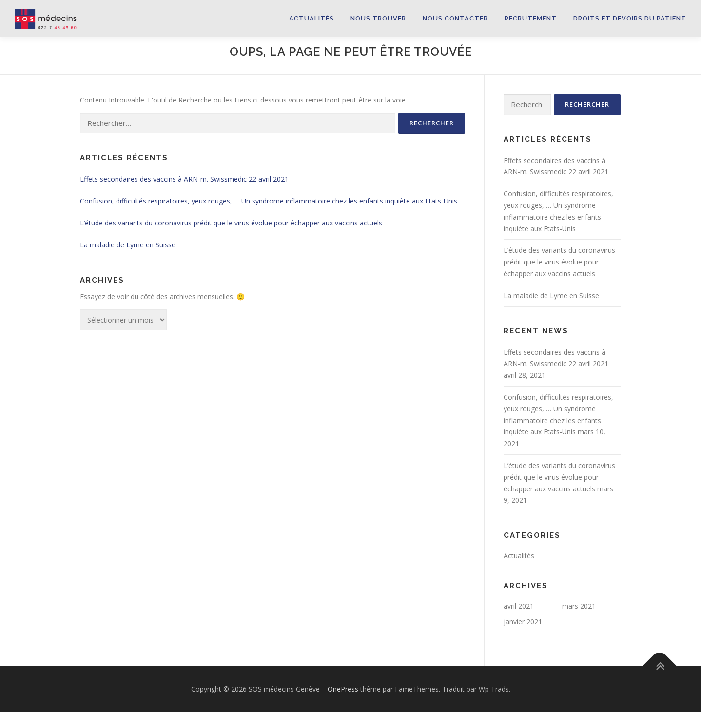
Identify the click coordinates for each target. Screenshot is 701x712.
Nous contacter (455, 18)
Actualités (311, 18)
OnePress (343, 688)
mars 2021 (579, 605)
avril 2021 (519, 605)
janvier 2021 (523, 621)
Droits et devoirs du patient (629, 18)
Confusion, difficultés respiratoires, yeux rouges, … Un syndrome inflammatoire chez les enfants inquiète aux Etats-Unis (268, 200)
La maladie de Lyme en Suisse (127, 244)
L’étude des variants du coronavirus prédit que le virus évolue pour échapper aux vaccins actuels (231, 222)
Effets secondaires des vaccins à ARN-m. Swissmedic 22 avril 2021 (184, 178)
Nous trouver (378, 18)
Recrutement (531, 18)
